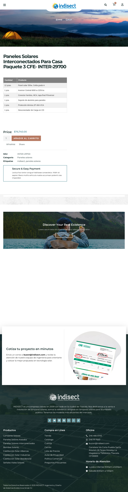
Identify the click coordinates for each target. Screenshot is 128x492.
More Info (64, 235)
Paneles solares (24, 157)
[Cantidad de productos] (7, 138)
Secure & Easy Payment (26, 168)
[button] (4, 5)
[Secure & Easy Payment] (7, 169)
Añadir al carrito (26, 138)
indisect (21, 161)
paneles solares (33, 161)
